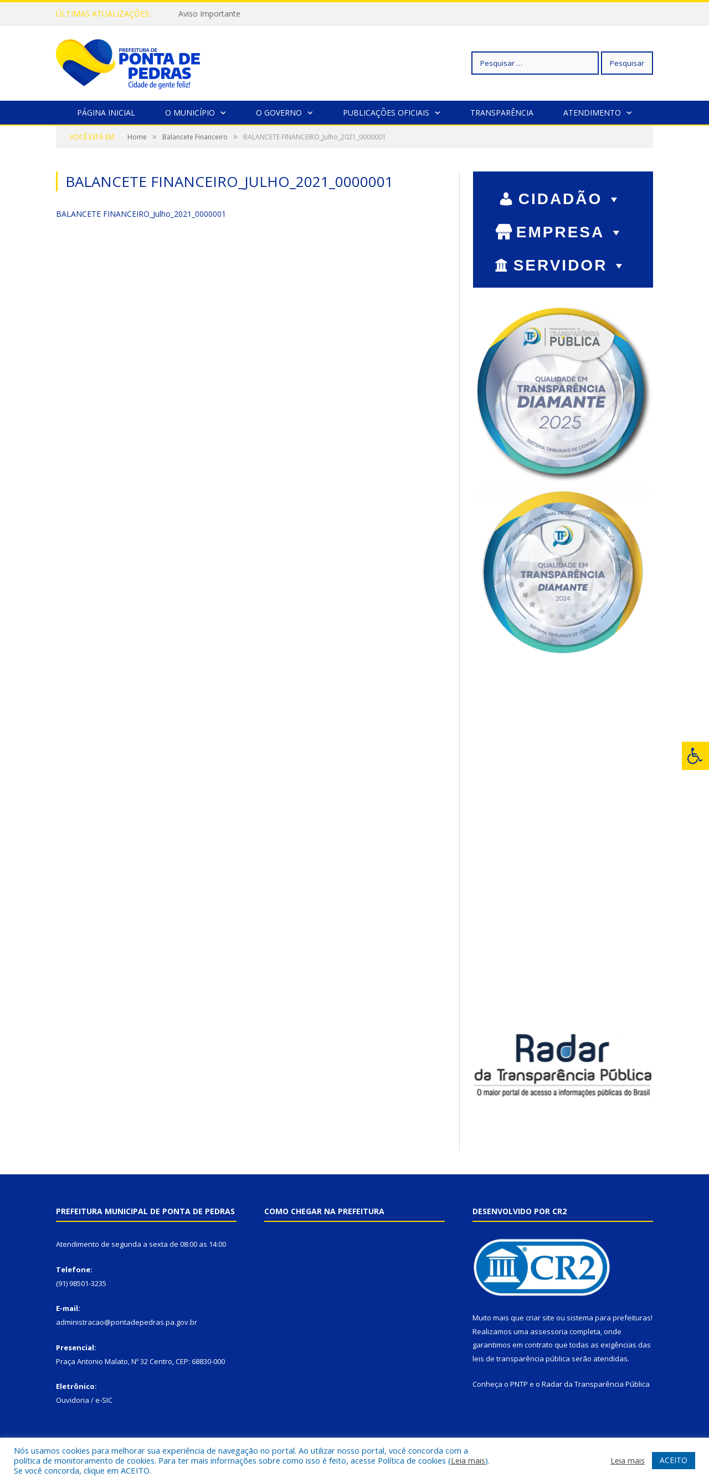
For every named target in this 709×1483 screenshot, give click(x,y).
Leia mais (468, 1460)
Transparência (501, 112)
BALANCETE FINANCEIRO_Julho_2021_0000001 (141, 213)
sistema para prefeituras (609, 1317)
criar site (540, 1317)
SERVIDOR (570, 264)
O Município (190, 112)
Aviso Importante (209, 14)
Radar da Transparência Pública (596, 1383)
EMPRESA (570, 231)
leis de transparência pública (521, 1358)
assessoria (549, 1331)
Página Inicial (106, 112)
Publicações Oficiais (386, 112)
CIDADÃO (570, 198)
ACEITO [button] (673, 1460)
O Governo (279, 112)
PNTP (519, 1383)
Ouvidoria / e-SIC (84, 1399)
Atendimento (592, 112)
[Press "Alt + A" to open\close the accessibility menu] (695, 756)
